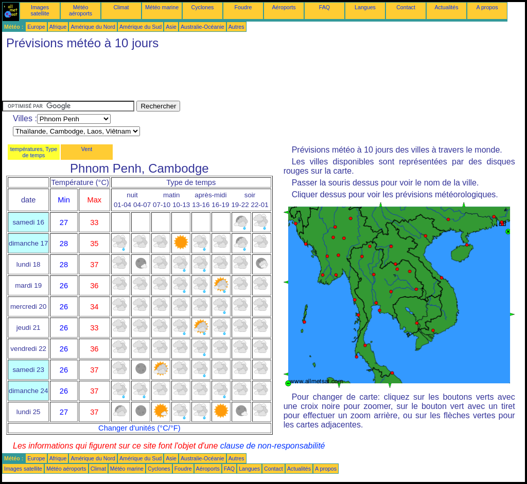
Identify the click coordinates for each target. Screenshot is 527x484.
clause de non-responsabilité (272, 445)
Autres (236, 27)
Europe (36, 27)
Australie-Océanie (202, 27)
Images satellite (39, 10)
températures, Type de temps (34, 152)
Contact (405, 7)
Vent (86, 149)
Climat (121, 7)
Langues (365, 7)
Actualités (446, 7)
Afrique (58, 27)
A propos (487, 7)
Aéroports (283, 7)
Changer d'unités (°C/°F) (139, 428)
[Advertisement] (189, 77)
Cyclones (202, 7)
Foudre (243, 7)
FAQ (324, 7)
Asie (171, 27)
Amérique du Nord (93, 27)
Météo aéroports (80, 10)
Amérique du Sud (140, 27)
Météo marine (162, 7)
